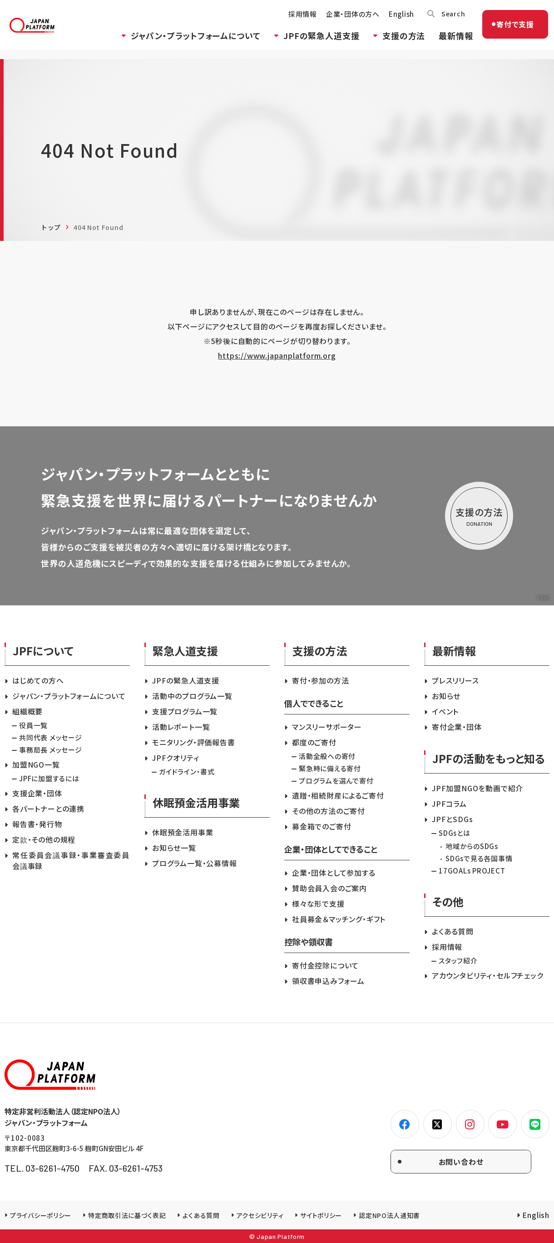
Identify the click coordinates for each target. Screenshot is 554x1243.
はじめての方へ (38, 680)
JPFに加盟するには (49, 778)
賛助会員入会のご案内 (329, 888)
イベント (445, 711)
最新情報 (448, 42)
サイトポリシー (321, 1215)
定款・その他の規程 (43, 839)
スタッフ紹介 (458, 960)
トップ (51, 227)
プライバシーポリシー (40, 1215)
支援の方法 (396, 42)
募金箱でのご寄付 (321, 826)
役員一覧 (33, 725)
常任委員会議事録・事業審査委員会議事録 (71, 860)
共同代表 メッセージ (50, 737)
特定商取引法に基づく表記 (127, 1215)
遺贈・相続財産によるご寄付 (338, 795)
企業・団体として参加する (334, 872)
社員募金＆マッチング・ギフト (339, 919)
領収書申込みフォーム (328, 980)
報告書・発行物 (37, 824)
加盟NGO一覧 (36, 764)
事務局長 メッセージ (50, 749)
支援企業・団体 (37, 793)
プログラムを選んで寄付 (336, 780)
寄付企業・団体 (457, 726)
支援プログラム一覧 (185, 711)
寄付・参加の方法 (320, 680)
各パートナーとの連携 (48, 808)
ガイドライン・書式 (187, 771)
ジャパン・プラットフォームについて (188, 42)
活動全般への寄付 (327, 756)
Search (447, 20)
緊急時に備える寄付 (330, 768)
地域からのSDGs (471, 846)
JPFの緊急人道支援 (314, 42)
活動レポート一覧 (181, 726)
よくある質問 (453, 931)
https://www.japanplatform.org (277, 355)
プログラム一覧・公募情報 (194, 863)
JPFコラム (449, 803)
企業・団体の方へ (345, 20)
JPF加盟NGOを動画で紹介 (477, 788)
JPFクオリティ (175, 757)
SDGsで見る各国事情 (478, 858)
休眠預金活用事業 (182, 832)
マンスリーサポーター (327, 726)
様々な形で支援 (318, 903)
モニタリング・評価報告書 (193, 742)
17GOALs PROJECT (472, 870)
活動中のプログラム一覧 (192, 695)
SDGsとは (454, 833)
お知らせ (446, 695)
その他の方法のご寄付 (328, 810)
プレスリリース (455, 680)
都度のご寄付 (314, 742)
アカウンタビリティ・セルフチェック (488, 975)
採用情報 (295, 20)
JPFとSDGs (452, 819)
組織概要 (27, 711)
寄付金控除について (325, 965)
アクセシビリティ (260, 1215)
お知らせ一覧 (174, 847)
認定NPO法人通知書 (389, 1215)
